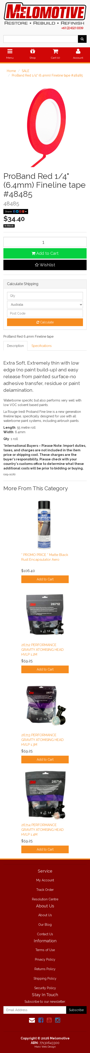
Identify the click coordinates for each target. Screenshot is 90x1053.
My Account (45, 880)
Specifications (42, 346)
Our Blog (45, 924)
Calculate (45, 322)
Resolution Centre (45, 899)
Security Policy (45, 988)
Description (15, 346)
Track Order (45, 890)
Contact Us (45, 934)
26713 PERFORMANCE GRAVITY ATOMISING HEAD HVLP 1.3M (42, 740)
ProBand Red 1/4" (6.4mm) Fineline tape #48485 (47, 75)
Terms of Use (45, 950)
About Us (45, 915)
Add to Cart (45, 253)
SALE (25, 71)
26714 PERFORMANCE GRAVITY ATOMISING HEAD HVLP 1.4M (42, 830)
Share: (16, 211)
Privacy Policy (45, 959)
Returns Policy (45, 969)
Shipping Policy (45, 978)
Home (11, 71)
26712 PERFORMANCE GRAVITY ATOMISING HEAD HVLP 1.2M (42, 649)
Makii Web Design (45, 1046)
